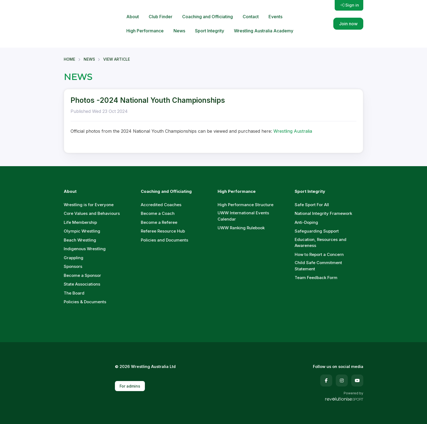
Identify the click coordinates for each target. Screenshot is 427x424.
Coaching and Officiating (207, 16)
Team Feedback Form (316, 277)
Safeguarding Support (317, 231)
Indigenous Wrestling (85, 248)
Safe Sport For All (312, 204)
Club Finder (160, 16)
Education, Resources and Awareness (320, 242)
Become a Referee (159, 222)
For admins (130, 386)
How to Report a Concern (319, 254)
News (179, 30)
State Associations (82, 284)
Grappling (73, 257)
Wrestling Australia (292, 131)
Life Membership (80, 222)
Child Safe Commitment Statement (318, 265)
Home (69, 59)
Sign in (349, 5)
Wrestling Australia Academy (263, 30)
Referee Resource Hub (163, 231)
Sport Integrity (209, 30)
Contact (251, 16)
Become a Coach (158, 213)
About (132, 16)
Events (275, 16)
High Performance (145, 30)
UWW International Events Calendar (243, 216)
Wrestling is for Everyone (89, 204)
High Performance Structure (245, 204)
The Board (74, 293)
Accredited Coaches (161, 204)
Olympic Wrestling (82, 231)
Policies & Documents (85, 301)
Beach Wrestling (80, 240)
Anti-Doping (306, 222)
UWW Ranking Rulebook (241, 227)
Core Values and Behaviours (92, 213)
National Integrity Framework (323, 213)
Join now (348, 23)
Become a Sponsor (82, 275)
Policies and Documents (164, 240)
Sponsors (73, 266)
